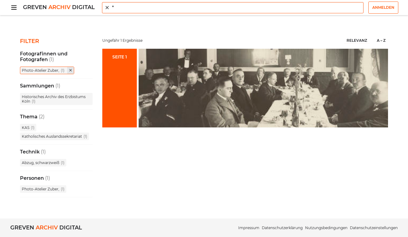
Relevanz (357, 40)
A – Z (381, 40)
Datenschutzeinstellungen (374, 227)
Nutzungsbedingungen (326, 227)
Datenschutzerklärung (282, 227)
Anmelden (383, 7)
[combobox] (233, 7)
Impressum (248, 227)
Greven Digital (59, 7)
